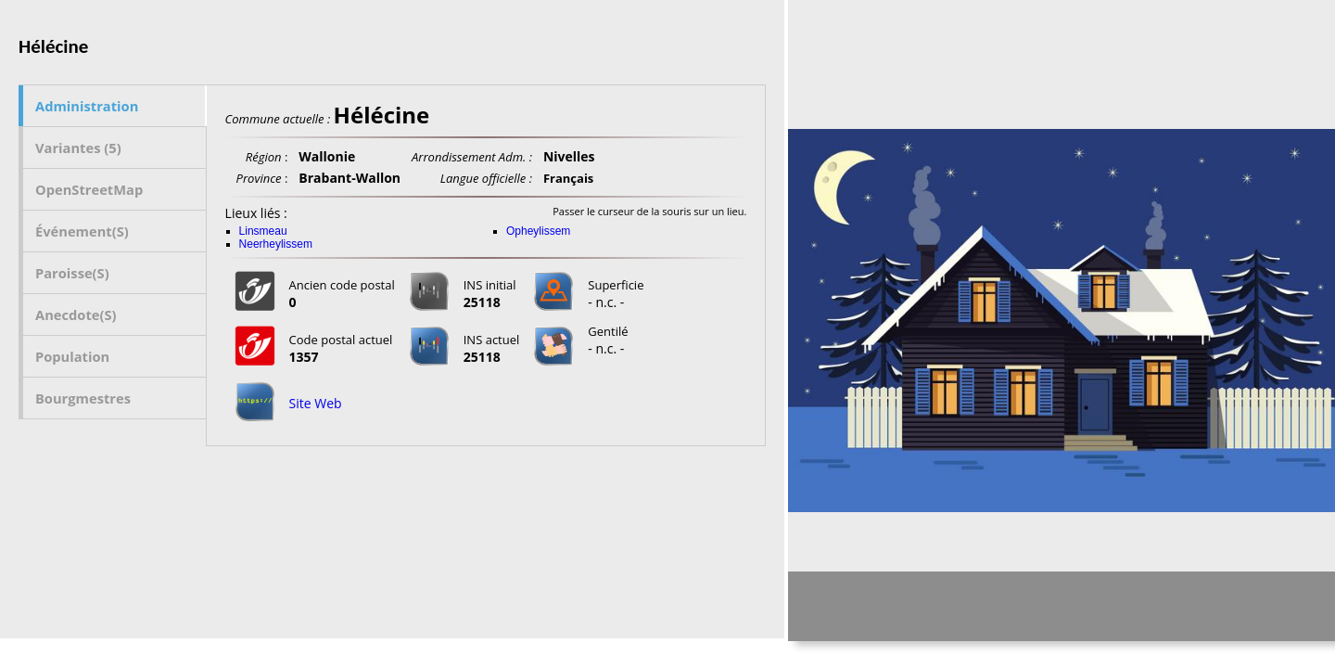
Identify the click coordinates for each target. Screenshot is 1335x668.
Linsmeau (263, 231)
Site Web (315, 403)
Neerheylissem (275, 244)
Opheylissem (538, 231)
